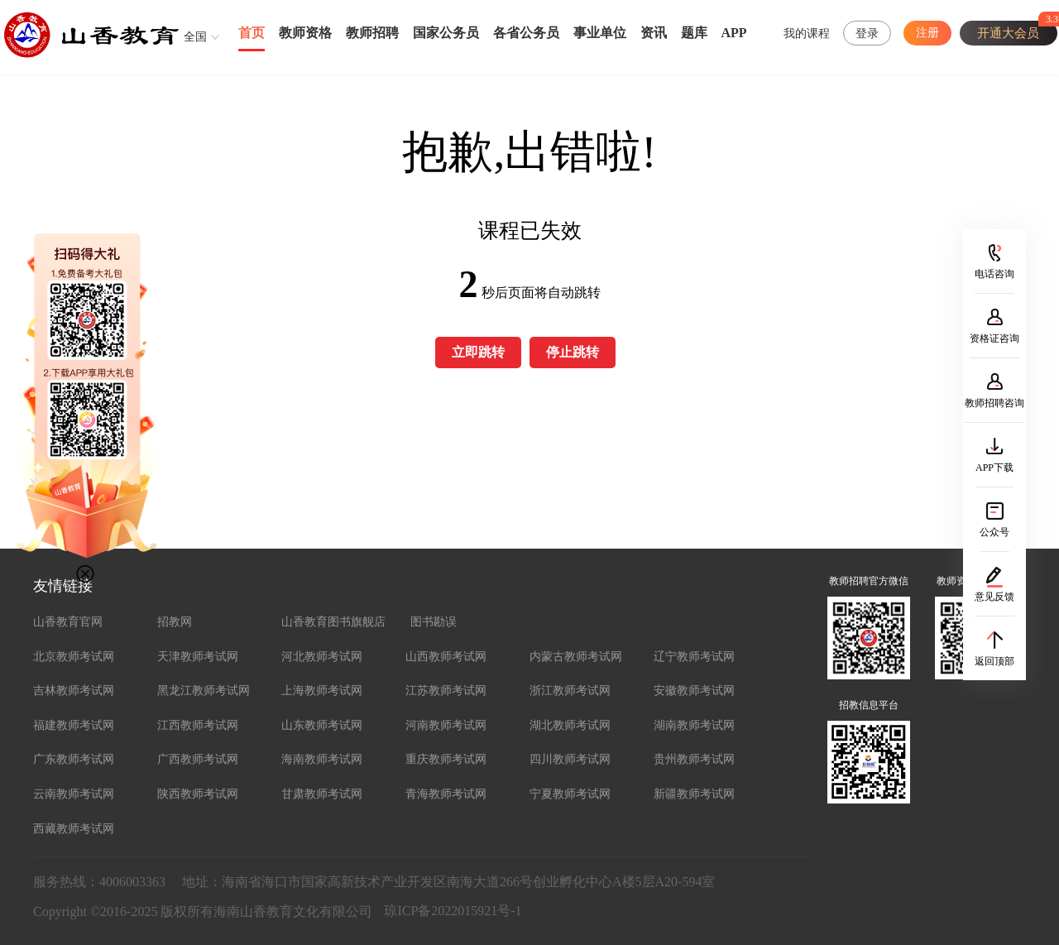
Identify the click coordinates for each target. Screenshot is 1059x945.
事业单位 (599, 33)
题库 (694, 33)
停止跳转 (572, 352)
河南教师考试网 (445, 725)
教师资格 (305, 33)
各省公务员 (526, 33)
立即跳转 (478, 352)
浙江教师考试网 (570, 690)
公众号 (994, 532)
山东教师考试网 (321, 725)
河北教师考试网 (321, 656)
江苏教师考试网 (445, 690)
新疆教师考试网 (694, 794)
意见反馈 (994, 596)
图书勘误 (433, 622)
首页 (251, 33)
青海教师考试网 (445, 794)
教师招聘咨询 (994, 403)
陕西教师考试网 (197, 794)
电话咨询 (994, 274)
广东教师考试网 (73, 759)
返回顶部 (994, 661)
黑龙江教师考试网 (203, 690)
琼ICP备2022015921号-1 (452, 911)
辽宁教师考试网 (694, 656)
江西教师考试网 (197, 725)
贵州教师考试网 (694, 759)
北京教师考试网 (73, 656)
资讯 (653, 33)
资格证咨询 (994, 338)
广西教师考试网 (197, 759)
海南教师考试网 (321, 759)
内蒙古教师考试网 (576, 656)
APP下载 (994, 467)
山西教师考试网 (445, 656)
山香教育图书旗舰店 (333, 622)
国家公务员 (446, 33)
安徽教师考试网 (694, 690)
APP (734, 33)
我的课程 (806, 33)
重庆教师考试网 (445, 759)
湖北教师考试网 (570, 725)
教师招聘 (372, 33)
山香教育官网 (68, 622)
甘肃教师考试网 (321, 794)
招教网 (174, 622)
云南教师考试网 (73, 794)
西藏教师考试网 (73, 829)
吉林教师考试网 (73, 690)
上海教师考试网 (321, 690)
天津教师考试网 (197, 656)
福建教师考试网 (73, 725)
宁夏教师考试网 (570, 794)
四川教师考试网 (570, 759)
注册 (927, 32)
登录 (867, 33)
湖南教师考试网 (694, 725)
